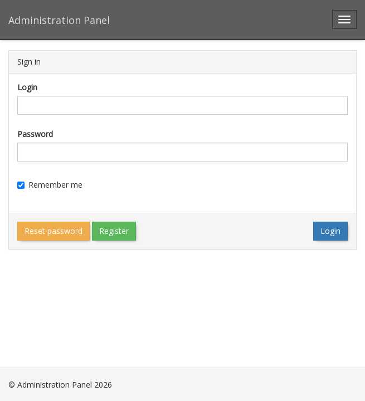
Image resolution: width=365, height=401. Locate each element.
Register (114, 231)
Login (27, 87)
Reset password (53, 231)
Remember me (49, 184)
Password (35, 134)
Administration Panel (59, 20)
